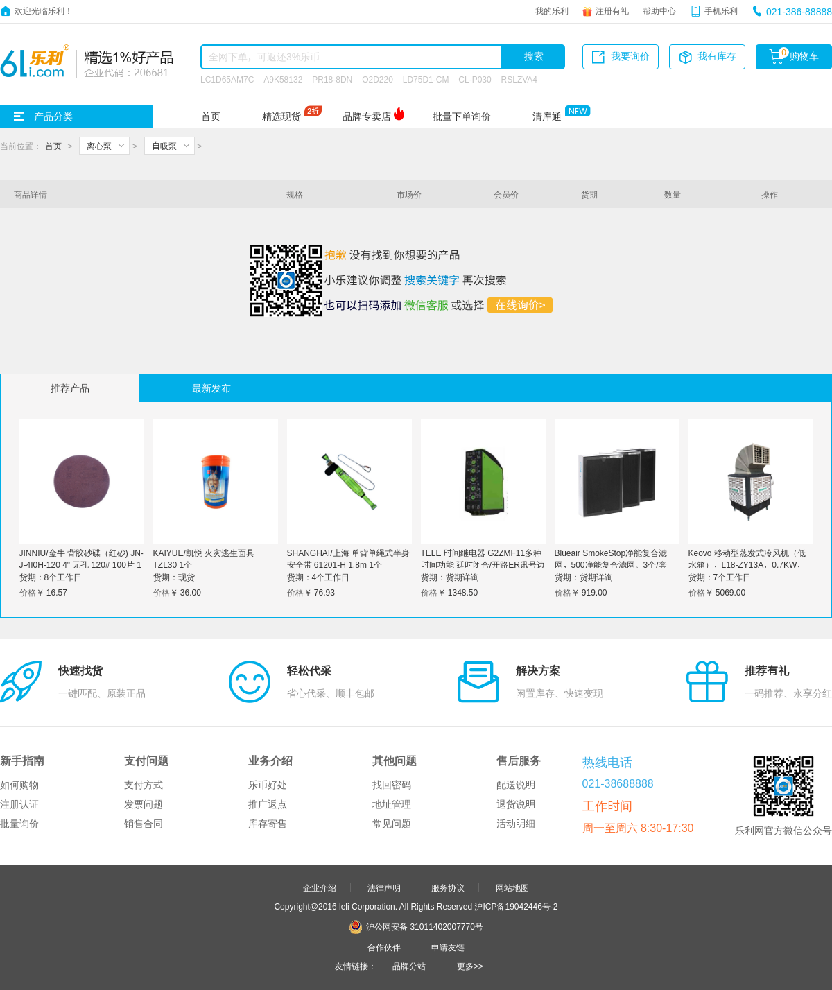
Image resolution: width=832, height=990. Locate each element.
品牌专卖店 (367, 116)
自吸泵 (164, 145)
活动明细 (515, 823)
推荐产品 (70, 388)
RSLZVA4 (519, 79)
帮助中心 (659, 10)
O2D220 (377, 79)
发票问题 (143, 804)
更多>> (470, 966)
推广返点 (267, 804)
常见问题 (391, 823)
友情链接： (355, 966)
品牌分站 (409, 966)
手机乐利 (721, 10)
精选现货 (281, 116)
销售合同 (143, 823)
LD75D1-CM (426, 79)
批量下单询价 (462, 116)
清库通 (547, 116)
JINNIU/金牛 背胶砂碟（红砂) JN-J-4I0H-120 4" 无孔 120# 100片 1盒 (81, 564)
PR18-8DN (332, 79)
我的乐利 (552, 10)
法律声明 (384, 887)
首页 (210, 116)
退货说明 (515, 804)
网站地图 (512, 887)
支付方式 (143, 785)
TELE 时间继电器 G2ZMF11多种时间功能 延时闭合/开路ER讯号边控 (483, 564)
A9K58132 (282, 79)
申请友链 (448, 947)
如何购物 (19, 785)
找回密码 (391, 785)
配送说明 (515, 785)
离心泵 (99, 145)
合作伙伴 (384, 947)
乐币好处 (267, 785)
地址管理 (391, 804)
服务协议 (448, 887)
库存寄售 (267, 823)
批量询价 (19, 823)
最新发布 (211, 388)
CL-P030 (474, 79)
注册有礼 (612, 10)
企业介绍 (319, 887)
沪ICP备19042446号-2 (515, 906)
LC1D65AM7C (227, 79)
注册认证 (19, 804)
